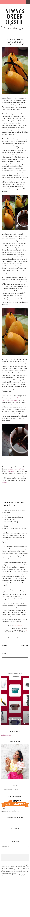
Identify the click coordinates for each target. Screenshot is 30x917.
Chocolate (19, 629)
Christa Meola (25, 906)
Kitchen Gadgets (6, 735)
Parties (24, 630)
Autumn (13, 629)
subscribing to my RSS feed (16, 469)
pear (5, 631)
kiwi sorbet (18, 398)
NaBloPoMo (17, 630)
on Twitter (11, 471)
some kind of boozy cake (10, 400)
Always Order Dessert (15, 16)
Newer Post (6, 645)
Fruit (25, 629)
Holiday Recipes (8, 630)
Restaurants (12, 631)
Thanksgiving (21, 631)
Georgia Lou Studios (5, 906)
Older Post (23, 645)
